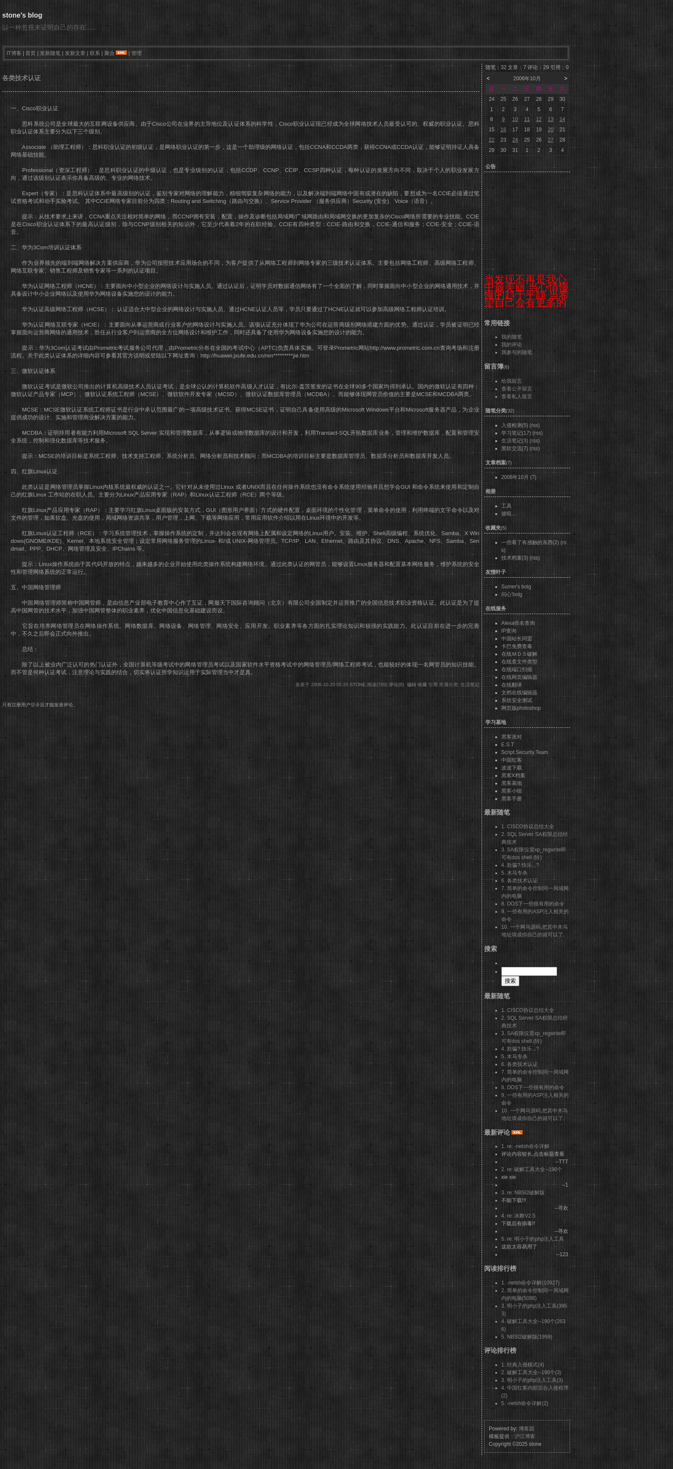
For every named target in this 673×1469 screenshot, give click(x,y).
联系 (95, 53)
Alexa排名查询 (518, 623)
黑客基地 (511, 783)
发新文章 (75, 53)
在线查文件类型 (519, 662)
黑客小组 (511, 791)
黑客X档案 (513, 775)
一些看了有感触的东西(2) (530, 542)
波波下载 (511, 768)
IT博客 (13, 53)
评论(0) (396, 684)
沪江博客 (525, 1436)
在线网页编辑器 (519, 677)
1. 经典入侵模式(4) (522, 1365)
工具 (506, 506)
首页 (30, 53)
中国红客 (511, 760)
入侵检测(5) (514, 425)
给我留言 (511, 381)
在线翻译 (511, 685)
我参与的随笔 (516, 352)
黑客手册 (511, 799)
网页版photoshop (521, 708)
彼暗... (508, 514)
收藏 (422, 684)
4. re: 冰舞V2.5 (518, 1216)
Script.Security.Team (524, 752)
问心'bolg (511, 594)
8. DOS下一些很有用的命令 (532, 904)
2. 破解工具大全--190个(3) (531, 1372)
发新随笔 (50, 53)
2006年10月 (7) (519, 477)
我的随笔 (511, 337)
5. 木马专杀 (514, 873)
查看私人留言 (516, 397)
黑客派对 (511, 737)
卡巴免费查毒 (516, 646)
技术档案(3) (514, 558)
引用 (433, 684)
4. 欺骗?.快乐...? (520, 865)
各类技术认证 (21, 78)
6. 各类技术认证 (519, 881)
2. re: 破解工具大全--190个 (532, 1169)
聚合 (109, 53)
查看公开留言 (516, 389)
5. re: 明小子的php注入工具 (532, 1239)
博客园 (526, 1429)
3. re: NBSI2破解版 (523, 1193)
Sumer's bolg (516, 587)
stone (357, 684)
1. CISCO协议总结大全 (527, 827)
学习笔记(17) (516, 433)
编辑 (411, 684)
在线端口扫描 (516, 669)
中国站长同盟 (516, 639)
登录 (35, 704)
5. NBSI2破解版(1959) (526, 1337)
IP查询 (508, 631)
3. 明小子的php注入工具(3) (532, 1380)
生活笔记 (470, 684)
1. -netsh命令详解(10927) (530, 1283)
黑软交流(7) (514, 448)
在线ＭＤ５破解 (519, 654)
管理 (136, 53)
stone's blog (22, 15)
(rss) (535, 425)
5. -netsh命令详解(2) (524, 1403)
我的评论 (511, 345)
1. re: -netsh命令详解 (525, 1146)
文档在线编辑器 (519, 693)
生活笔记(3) (514, 441)
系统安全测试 (516, 700)
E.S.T (507, 745)
